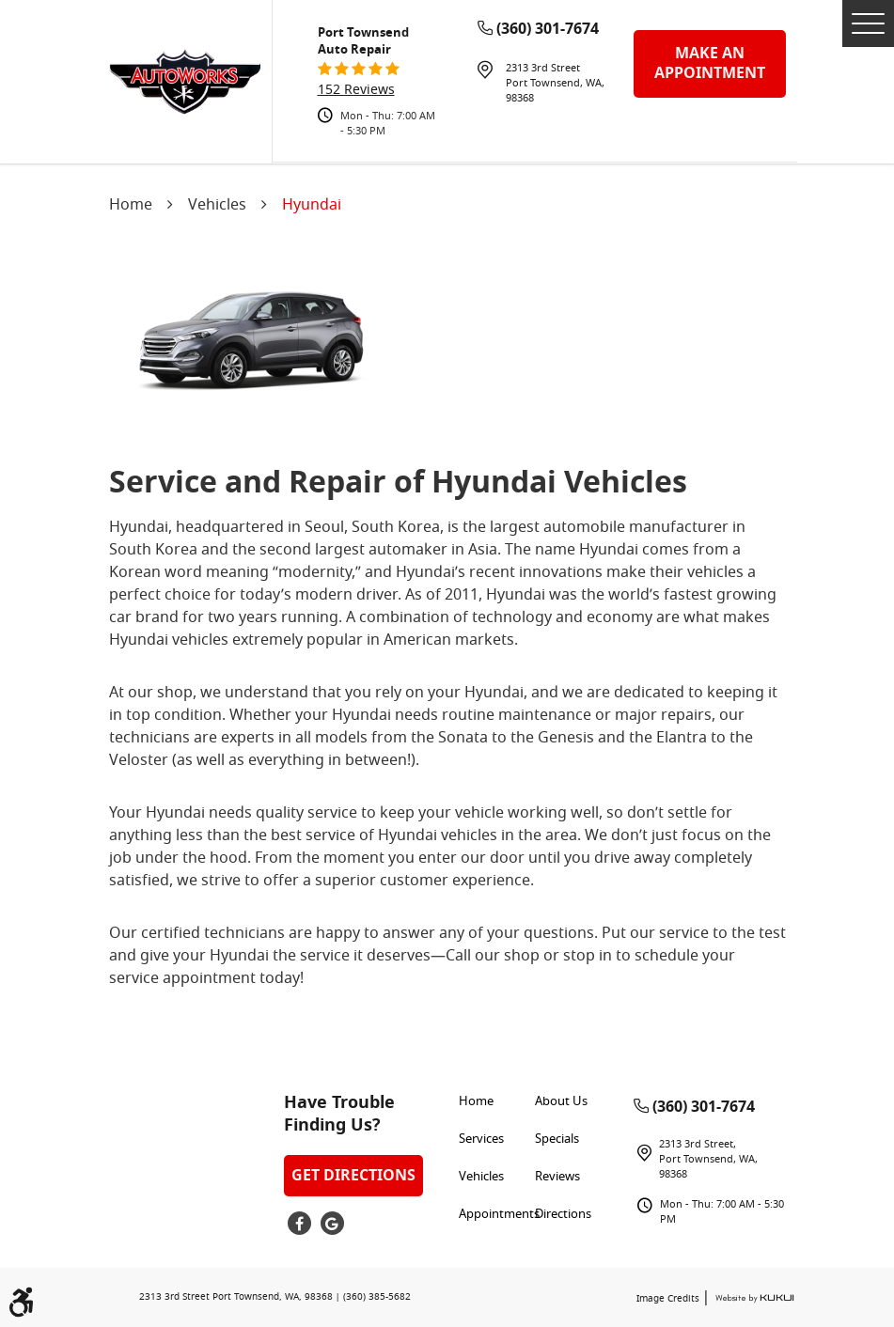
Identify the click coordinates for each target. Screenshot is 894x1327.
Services (481, 1139)
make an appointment (709, 63)
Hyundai (311, 206)
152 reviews (356, 91)
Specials (557, 1139)
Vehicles (217, 206)
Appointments (499, 1215)
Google (332, 1223)
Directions (563, 1215)
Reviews (557, 1177)
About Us (561, 1102)
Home (130, 206)
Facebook (299, 1223)
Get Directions (353, 1175)
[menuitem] (497, 1102)
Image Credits (669, 1299)
